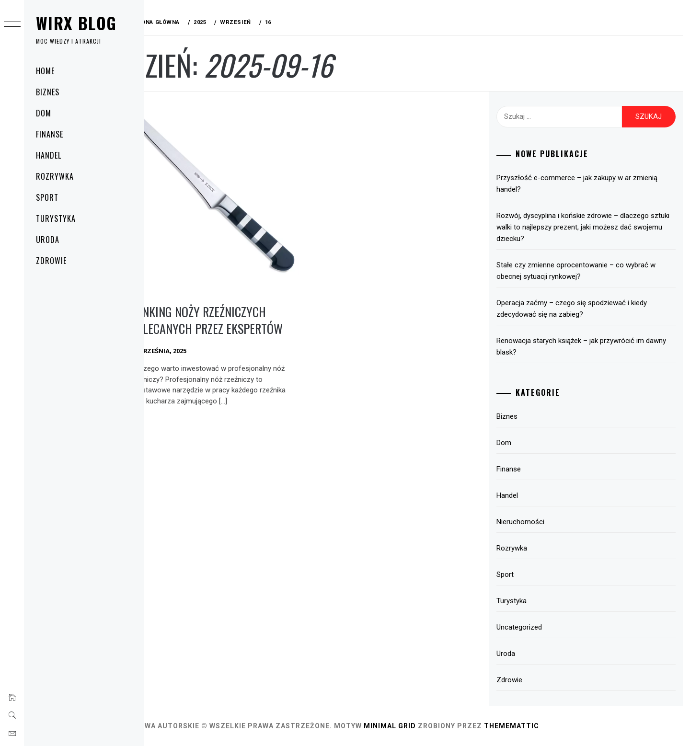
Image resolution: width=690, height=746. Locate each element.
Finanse (49, 134)
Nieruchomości (528, 521)
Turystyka (56, 218)
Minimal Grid (411, 726)
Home (45, 71)
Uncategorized (527, 627)
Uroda (47, 239)
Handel (48, 155)
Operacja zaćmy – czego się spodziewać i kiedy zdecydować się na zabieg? (579, 308)
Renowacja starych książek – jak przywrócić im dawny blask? (589, 346)
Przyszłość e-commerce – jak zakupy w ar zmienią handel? (584, 183)
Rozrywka (55, 176)
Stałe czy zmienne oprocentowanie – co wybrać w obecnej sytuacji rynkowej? (583, 271)
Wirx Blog (76, 23)
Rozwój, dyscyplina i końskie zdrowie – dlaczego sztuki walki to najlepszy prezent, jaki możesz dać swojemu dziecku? (582, 227)
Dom (43, 113)
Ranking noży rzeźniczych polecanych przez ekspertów (227, 313)
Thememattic (532, 726)
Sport (47, 197)
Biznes (47, 92)
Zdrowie (51, 260)
